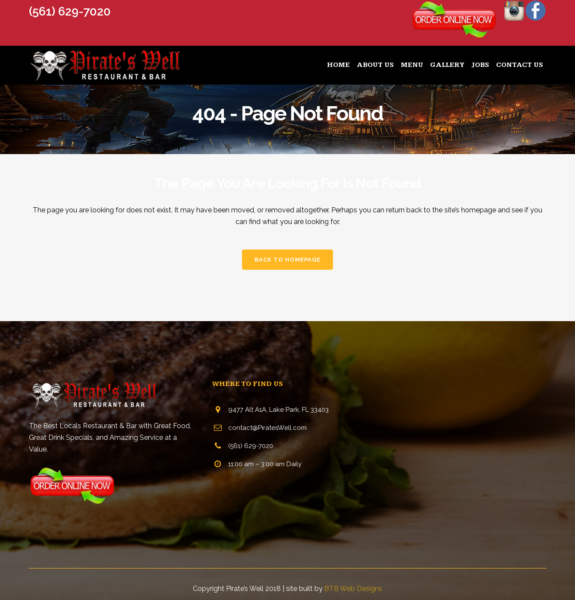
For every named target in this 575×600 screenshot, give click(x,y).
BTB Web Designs (353, 588)
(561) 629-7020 (70, 11)
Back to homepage (287, 259)
